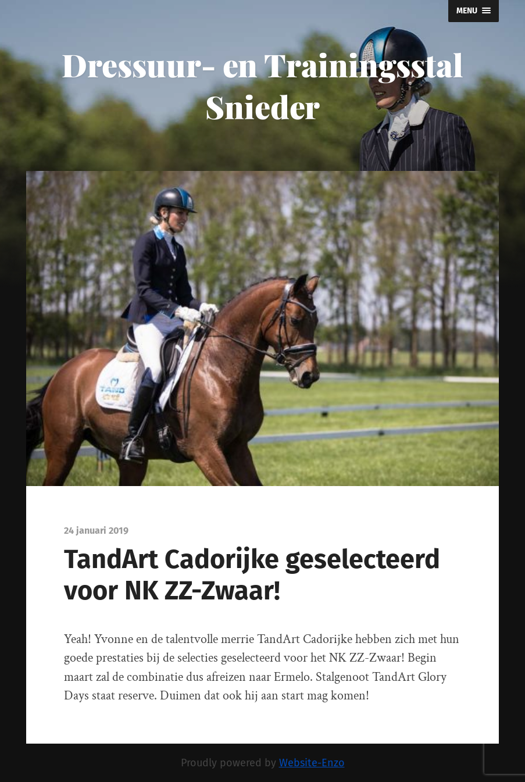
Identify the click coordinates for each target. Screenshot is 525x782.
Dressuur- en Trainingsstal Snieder (262, 85)
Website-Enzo (312, 762)
